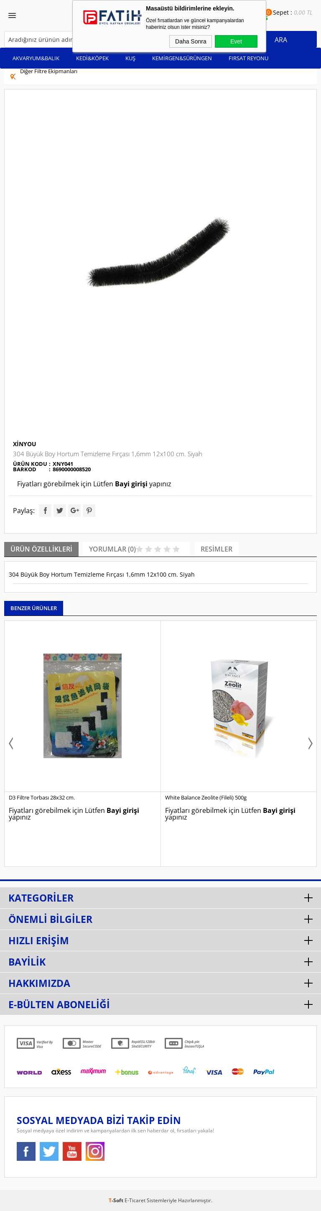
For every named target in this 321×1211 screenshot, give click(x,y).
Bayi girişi (131, 483)
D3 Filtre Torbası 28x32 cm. (42, 797)
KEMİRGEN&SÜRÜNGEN (182, 58)
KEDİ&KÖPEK (92, 58)
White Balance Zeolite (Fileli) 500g (206, 797)
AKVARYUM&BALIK (36, 58)
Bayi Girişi (236, 19)
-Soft (117, 1200)
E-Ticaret (135, 1200)
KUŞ (130, 58)
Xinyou (24, 444)
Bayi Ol (246, 19)
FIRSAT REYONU (248, 58)
